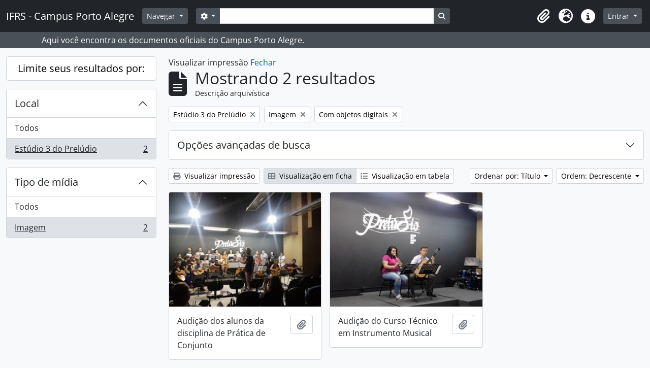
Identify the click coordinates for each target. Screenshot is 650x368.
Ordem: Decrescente (597, 176)
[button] (543, 16)
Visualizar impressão (214, 176)
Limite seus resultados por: (81, 68)
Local (27, 103)
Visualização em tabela (405, 176)
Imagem (81, 229)
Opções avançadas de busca (243, 145)
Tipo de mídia (46, 182)
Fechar (263, 62)
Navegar (162, 16)
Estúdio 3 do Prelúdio (81, 151)
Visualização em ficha (310, 176)
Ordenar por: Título (508, 176)
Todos (27, 127)
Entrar (619, 16)
